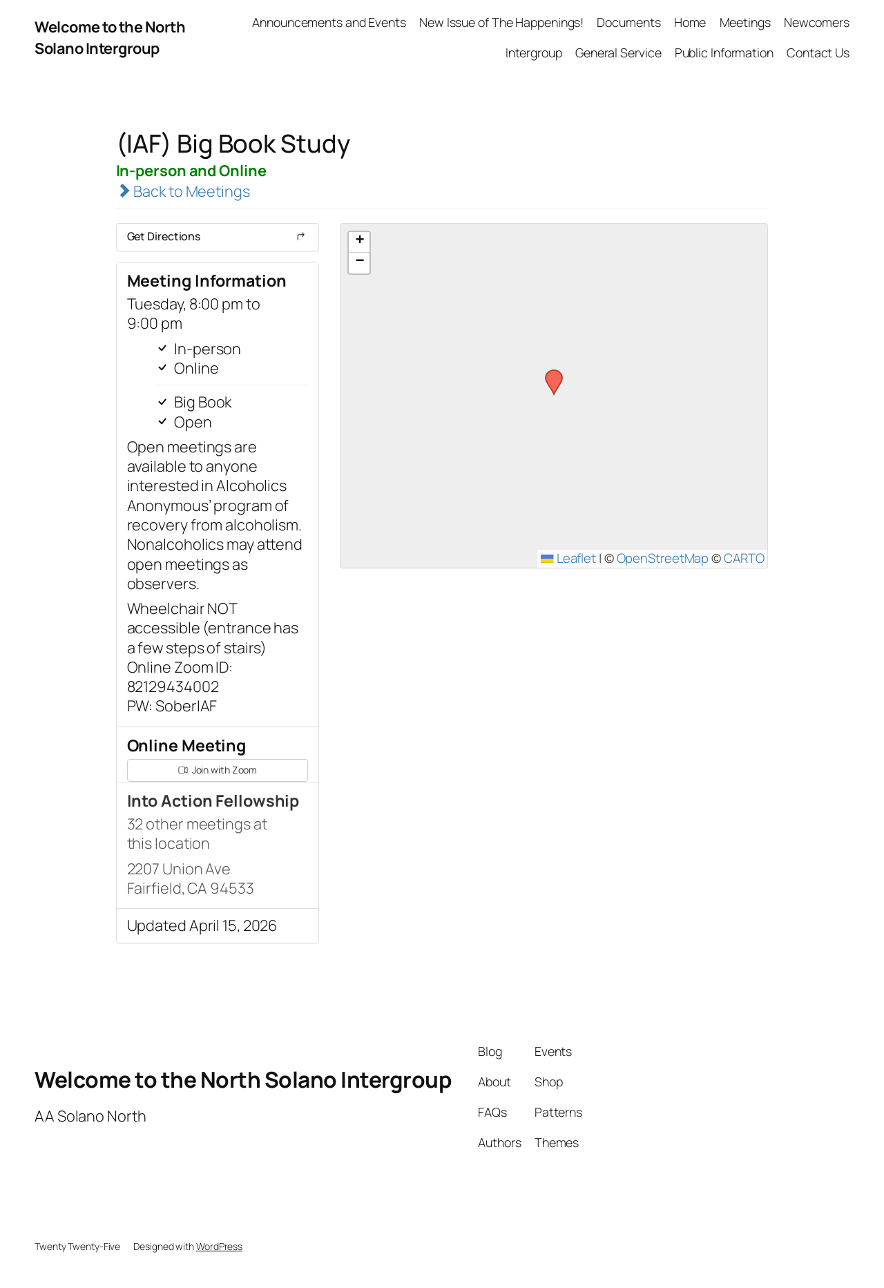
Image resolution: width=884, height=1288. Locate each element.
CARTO (744, 558)
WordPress (219, 1246)
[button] (549, 373)
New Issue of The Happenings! (501, 22)
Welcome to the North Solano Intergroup (110, 37)
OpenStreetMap (663, 558)
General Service (618, 52)
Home (690, 22)
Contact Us (818, 52)
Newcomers (816, 22)
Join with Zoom (218, 769)
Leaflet (568, 558)
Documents (628, 22)
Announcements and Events (329, 22)
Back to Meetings (183, 191)
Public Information (724, 52)
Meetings (745, 22)
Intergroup (534, 52)
